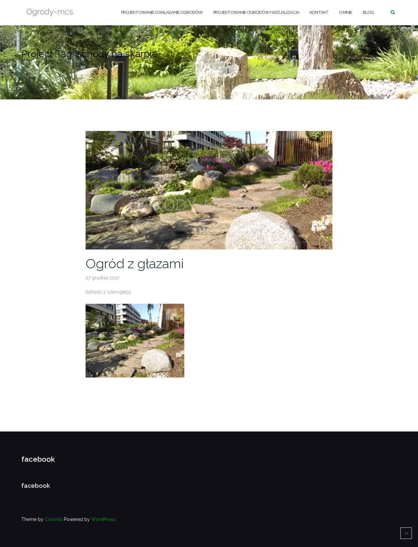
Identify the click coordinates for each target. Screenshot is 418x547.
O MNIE (345, 12)
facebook (38, 459)
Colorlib (54, 519)
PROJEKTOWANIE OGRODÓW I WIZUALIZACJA (256, 12)
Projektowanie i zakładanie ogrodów (162, 12)
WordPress (103, 519)
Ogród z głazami (135, 263)
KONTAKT (319, 12)
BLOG (368, 12)
